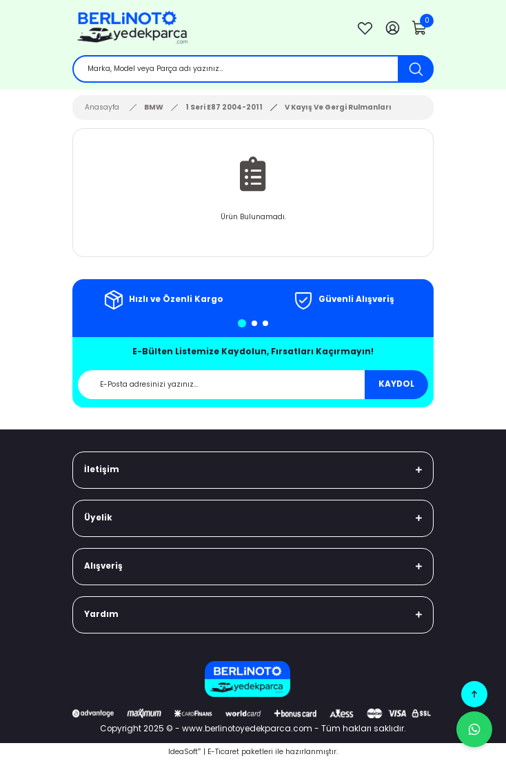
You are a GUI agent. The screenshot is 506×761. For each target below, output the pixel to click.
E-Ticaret (223, 752)
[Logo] (206, 27)
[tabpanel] (162, 300)
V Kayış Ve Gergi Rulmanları (338, 107)
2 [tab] (254, 323)
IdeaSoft (184, 752)
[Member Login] (392, 27)
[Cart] (420, 27)
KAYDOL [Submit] (396, 383)
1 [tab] (242, 323)
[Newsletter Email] (253, 384)
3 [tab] (265, 323)
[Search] (253, 69)
